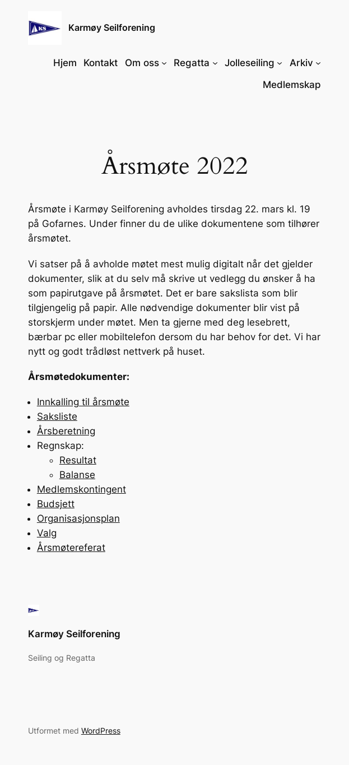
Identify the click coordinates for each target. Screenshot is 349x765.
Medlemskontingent (81, 489)
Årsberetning (66, 431)
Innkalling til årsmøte (83, 401)
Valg (47, 533)
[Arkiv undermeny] (318, 63)
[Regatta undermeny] (215, 63)
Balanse (77, 474)
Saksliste (57, 416)
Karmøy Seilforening (111, 27)
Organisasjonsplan (78, 518)
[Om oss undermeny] (164, 63)
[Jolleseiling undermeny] (279, 63)
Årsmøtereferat (71, 547)
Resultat (77, 460)
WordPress (100, 730)
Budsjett (56, 503)
